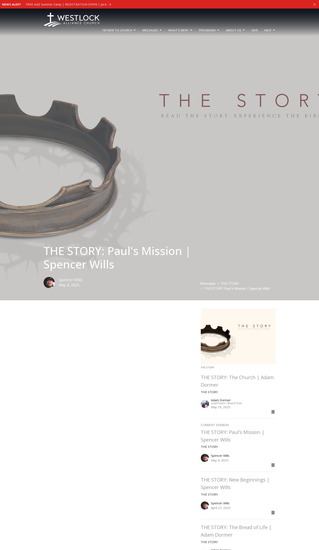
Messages (152, 30)
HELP (269, 30)
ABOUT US (235, 30)
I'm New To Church (119, 30)
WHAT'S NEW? (180, 30)
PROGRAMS (209, 30)
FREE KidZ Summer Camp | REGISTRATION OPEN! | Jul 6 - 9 (68, 4)
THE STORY (230, 283)
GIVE (254, 30)
